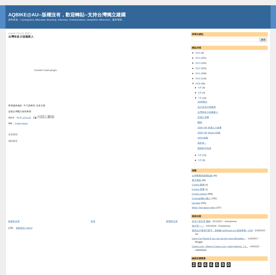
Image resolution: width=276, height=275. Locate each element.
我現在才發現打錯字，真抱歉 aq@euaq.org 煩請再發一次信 (222, 230)
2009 (198, 83)
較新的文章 (14, 221)
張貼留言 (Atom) (24, 228)
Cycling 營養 (198, 189)
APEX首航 (202, 138)
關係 (199, 122)
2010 (198, 78)
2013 (198, 63)
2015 (198, 52)
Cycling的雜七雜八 (201, 198)
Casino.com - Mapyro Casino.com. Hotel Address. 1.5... (220, 246)
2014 (198, 58)
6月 (200, 155)
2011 (198, 73)
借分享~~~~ (198, 226)
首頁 (93, 221)
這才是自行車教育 (206, 107)
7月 (200, 98)
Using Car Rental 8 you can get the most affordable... (219, 238)
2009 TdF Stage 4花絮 (208, 132)
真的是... (201, 143)
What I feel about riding (203, 207)
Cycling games (21, 123)
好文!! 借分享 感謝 (201, 221)
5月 (200, 160)
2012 (198, 68)
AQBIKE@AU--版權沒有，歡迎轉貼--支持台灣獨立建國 (67, 14)
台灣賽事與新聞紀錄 (202, 175)
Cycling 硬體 (198, 184)
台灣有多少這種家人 (207, 112)
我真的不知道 (204, 148)
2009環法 (202, 102)
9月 (200, 87)
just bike (196, 203)
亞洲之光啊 (203, 117)
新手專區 (196, 180)
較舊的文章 (172, 221)
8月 (200, 92)
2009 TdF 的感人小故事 (209, 127)
